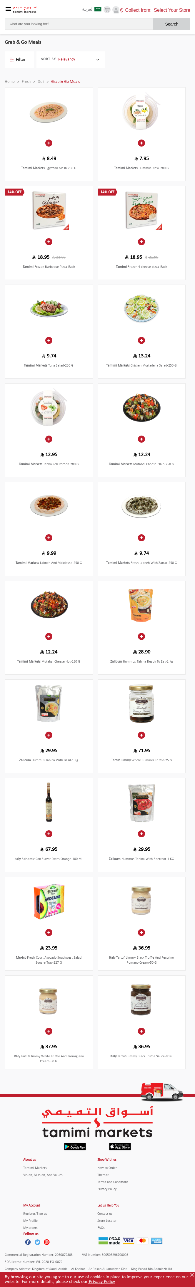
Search (171, 24)
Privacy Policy (101, 1281)
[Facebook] (28, 1242)
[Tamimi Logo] (24, 9)
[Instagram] (46, 1242)
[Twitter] (37, 1242)
